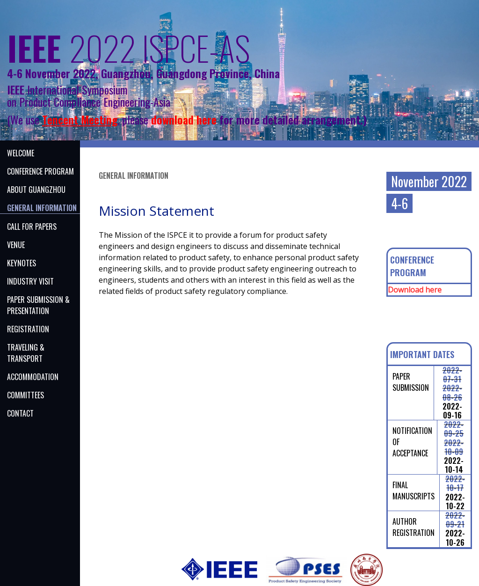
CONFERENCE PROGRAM (40, 171)
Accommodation (32, 376)
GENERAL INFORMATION (42, 207)
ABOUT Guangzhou (36, 189)
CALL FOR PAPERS (32, 226)
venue (16, 244)
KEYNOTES (21, 263)
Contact (20, 413)
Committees (25, 395)
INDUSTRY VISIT (30, 281)
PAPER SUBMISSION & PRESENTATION (38, 305)
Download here (415, 290)
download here (184, 119)
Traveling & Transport (25, 353)
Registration (28, 329)
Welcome (20, 153)
